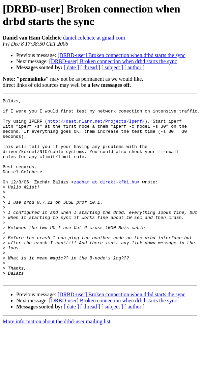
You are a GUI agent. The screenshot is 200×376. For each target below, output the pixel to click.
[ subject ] (112, 67)
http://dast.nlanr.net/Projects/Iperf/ (96, 126)
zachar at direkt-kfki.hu (105, 199)
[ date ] (71, 67)
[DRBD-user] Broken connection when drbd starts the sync (121, 55)
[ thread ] (90, 67)
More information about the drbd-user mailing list (56, 358)
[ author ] (134, 67)
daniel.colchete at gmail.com (94, 38)
